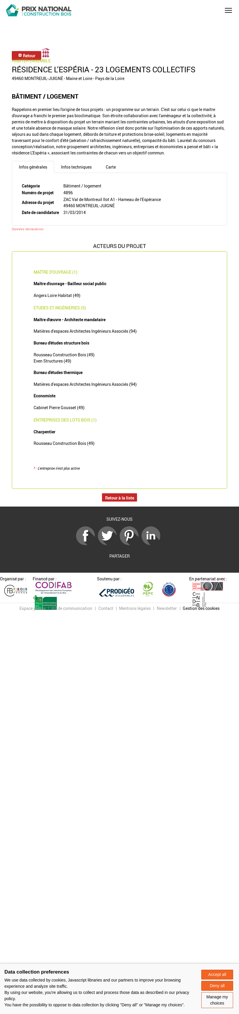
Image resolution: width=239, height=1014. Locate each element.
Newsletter (167, 608)
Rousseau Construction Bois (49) (64, 354)
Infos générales (33, 167)
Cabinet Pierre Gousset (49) (59, 407)
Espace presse (32, 608)
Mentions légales (135, 608)
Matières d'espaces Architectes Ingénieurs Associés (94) (85, 331)
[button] (228, 10)
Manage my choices (217, 1000)
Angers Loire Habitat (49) (57, 295)
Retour (26, 55)
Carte (111, 167)
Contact (105, 608)
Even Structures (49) (52, 361)
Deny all (217, 985)
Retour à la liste (119, 498)
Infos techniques (76, 167)
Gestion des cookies (201, 608)
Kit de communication (72, 608)
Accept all (217, 974)
